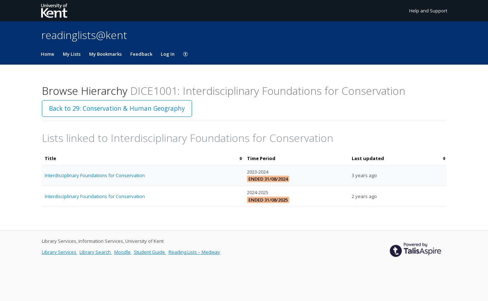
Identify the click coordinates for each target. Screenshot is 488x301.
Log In (168, 54)
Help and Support (428, 10)
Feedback (141, 54)
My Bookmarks (105, 54)
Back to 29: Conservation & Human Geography (117, 108)
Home (47, 54)
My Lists (72, 54)
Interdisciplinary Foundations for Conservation (95, 175)
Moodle (123, 252)
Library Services (59, 252)
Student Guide (150, 252)
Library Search (95, 252)
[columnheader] (143, 158)
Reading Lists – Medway (194, 252)
